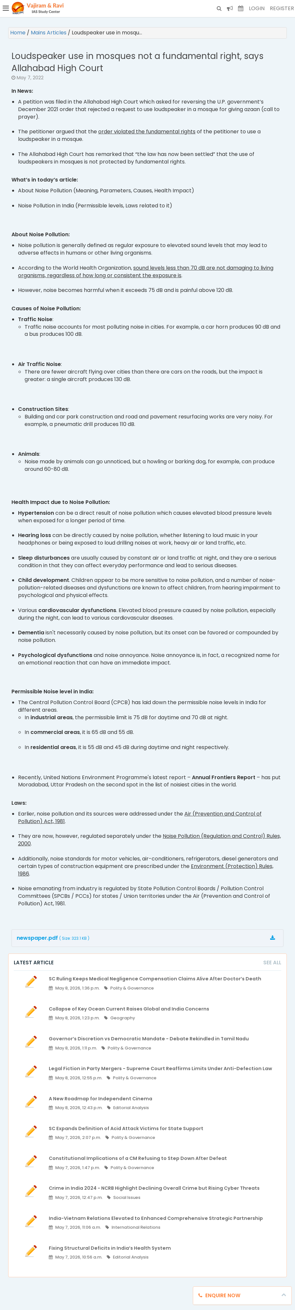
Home (18, 32)
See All (272, 962)
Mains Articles (49, 32)
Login (257, 8)
